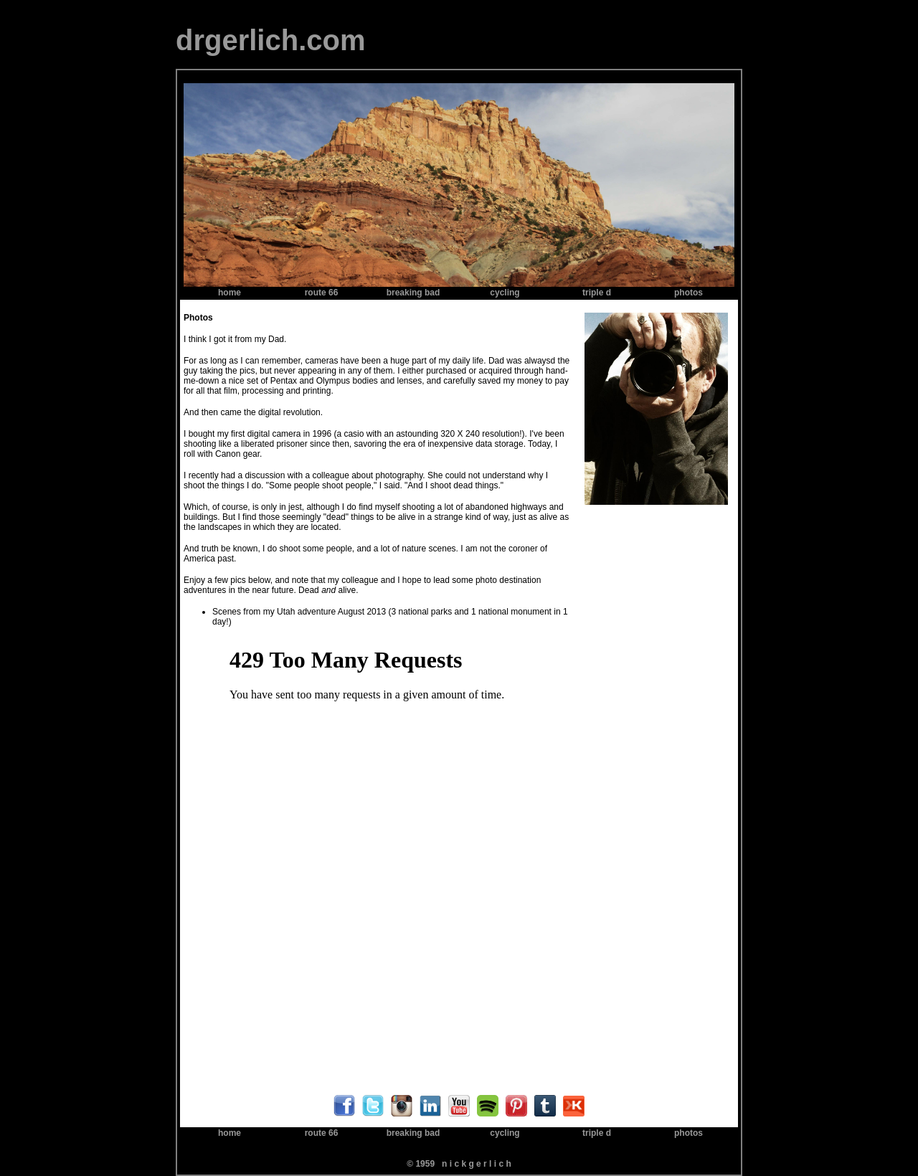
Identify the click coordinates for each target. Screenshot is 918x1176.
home (229, 293)
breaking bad (413, 293)
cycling (504, 293)
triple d (596, 293)
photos (688, 293)
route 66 (322, 293)
